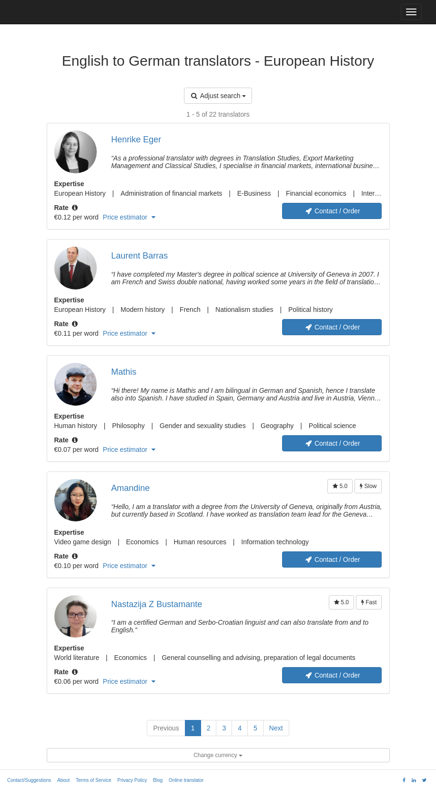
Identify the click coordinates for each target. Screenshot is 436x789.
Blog (157, 780)
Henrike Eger (136, 139)
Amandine (130, 488)
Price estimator (129, 217)
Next (276, 728)
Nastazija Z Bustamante (156, 604)
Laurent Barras (139, 255)
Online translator (186, 780)
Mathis (123, 372)
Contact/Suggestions (29, 780)
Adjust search (218, 96)
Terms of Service (93, 780)
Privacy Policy (132, 780)
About (63, 780)
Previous (166, 728)
